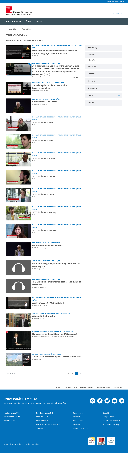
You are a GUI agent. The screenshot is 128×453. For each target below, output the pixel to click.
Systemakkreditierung (120, 438)
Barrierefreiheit (118, 387)
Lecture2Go (12, 29)
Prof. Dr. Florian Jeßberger (39, 104)
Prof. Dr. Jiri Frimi (37, 359)
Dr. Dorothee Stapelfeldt (57, 336)
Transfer (39, 428)
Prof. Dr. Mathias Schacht (39, 305)
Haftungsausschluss (71, 387)
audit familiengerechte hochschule (91, 440)
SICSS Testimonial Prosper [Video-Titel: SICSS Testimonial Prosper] (44, 158)
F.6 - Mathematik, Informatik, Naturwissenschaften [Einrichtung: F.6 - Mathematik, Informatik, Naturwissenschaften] (53, 117)
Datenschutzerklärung (86, 387)
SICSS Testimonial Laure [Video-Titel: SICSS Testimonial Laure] (43, 194)
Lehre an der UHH (43, 417)
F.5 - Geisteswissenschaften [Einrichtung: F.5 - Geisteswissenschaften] (43, 45)
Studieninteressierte (12, 417)
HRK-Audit (110, 438)
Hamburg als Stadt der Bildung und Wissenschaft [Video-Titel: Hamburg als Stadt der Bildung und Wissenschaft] (54, 334)
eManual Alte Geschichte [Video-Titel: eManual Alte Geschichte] (43, 316)
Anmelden (110, 1)
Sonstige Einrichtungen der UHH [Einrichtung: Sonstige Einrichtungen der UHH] (45, 313)
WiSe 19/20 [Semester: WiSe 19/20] (56, 63)
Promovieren (41, 420)
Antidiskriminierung (111, 424)
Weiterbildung (9, 420)
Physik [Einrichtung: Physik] (35, 354)
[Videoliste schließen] (77, 77)
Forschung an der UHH (45, 413)
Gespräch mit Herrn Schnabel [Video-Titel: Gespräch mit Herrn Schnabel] (45, 101)
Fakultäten (76, 424)
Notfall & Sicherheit (110, 420)
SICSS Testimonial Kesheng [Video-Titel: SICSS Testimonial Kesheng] (44, 212)
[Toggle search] (118, 21)
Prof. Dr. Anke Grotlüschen (40, 91)
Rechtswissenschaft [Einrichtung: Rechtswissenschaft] (40, 99)
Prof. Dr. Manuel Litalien (39, 287)
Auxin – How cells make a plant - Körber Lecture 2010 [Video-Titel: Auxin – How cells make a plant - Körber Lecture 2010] (56, 356)
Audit (99, 438)
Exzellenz (76, 417)
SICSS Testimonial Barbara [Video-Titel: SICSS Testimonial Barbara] (44, 230)
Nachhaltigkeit (78, 420)
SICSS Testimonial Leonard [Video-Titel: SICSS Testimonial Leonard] (44, 176)
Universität (76, 413)
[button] (118, 1)
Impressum (58, 387)
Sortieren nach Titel (14, 40)
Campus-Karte (108, 417)
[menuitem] (13, 21)
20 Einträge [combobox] (11, 373)
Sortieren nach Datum (32, 40)
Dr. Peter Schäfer (69, 336)
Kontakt (106, 413)
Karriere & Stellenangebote (47, 424)
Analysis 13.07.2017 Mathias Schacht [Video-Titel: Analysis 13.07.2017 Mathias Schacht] (48, 302)
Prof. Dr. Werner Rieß (38, 318)
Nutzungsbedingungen (103, 387)
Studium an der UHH (12, 413)
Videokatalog (26, 29)
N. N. (33, 125)
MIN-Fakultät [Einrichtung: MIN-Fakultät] (45, 354)
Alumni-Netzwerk (79, 428)
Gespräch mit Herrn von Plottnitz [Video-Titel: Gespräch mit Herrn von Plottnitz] (47, 245)
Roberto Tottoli (36, 77)
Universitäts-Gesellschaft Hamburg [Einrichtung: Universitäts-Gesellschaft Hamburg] (47, 331)
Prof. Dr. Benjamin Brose (39, 269)
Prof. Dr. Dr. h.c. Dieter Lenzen (40, 336)
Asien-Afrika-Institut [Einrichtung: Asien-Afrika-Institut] (41, 63)
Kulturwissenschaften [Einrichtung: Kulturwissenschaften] (66, 45)
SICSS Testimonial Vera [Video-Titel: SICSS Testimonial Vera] (42, 122)
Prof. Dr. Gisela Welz (38, 56)
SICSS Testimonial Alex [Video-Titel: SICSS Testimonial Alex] (42, 140)
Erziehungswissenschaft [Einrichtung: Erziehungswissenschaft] (42, 82)
